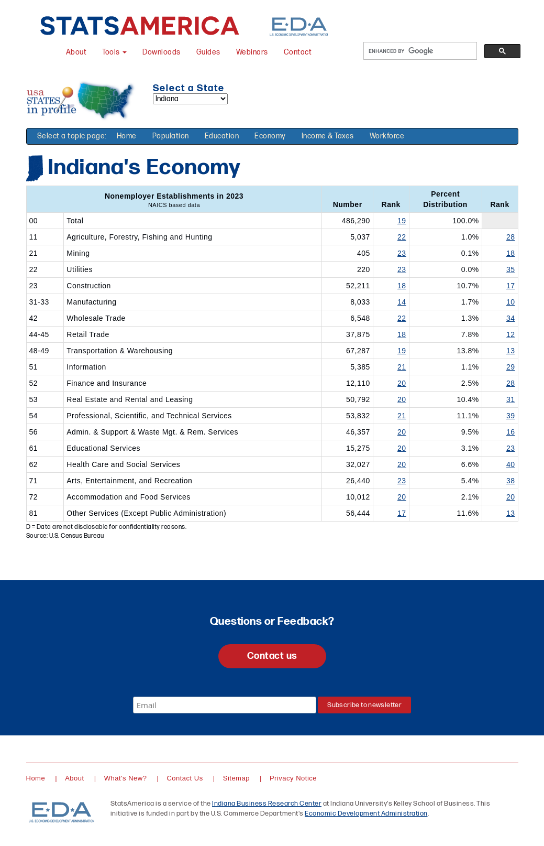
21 (401, 367)
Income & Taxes (328, 136)
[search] (419, 51)
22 (401, 237)
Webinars (252, 52)
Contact (298, 52)
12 (510, 334)
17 (510, 285)
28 (510, 237)
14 (401, 302)
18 (510, 253)
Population (170, 136)
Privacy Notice (293, 778)
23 (401, 253)
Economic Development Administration (366, 813)
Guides (208, 52)
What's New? (125, 778)
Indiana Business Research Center (266, 803)
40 (510, 464)
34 (510, 318)
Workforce (387, 136)
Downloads (161, 52)
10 (510, 302)
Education (222, 136)
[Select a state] (190, 98)
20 (401, 383)
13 (510, 350)
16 (510, 432)
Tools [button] (114, 52)
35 (510, 269)
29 (510, 367)
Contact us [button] (272, 655)
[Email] (224, 705)
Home (127, 136)
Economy (270, 136)
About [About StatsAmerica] (76, 52)
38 (510, 480)
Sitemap (236, 778)
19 (401, 220)
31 (510, 399)
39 (510, 415)
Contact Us (184, 778)
